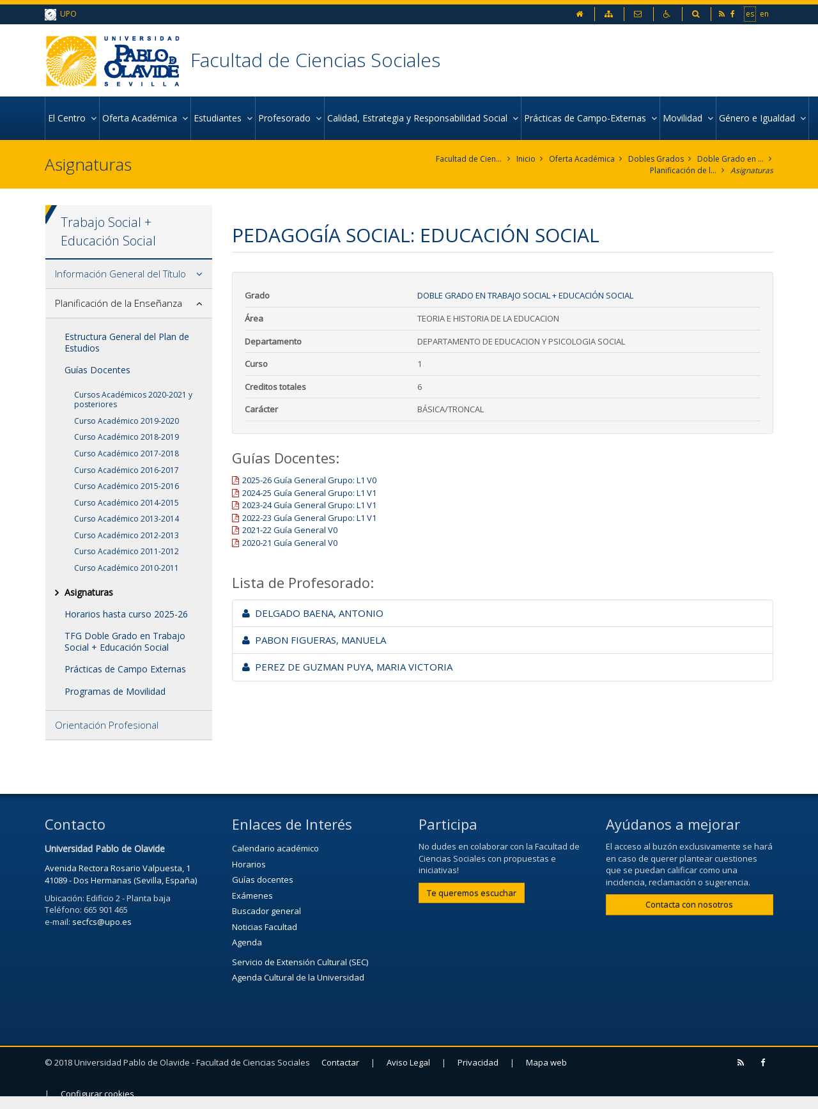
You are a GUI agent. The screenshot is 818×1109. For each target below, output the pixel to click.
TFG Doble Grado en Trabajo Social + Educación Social (125, 641)
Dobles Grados (656, 158)
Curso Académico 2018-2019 (126, 436)
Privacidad (478, 1062)
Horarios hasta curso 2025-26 (126, 614)
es (750, 13)
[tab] (128, 274)
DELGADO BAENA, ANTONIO (312, 613)
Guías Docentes (97, 370)
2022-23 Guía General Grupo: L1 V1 (309, 517)
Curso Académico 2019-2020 (126, 420)
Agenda (247, 942)
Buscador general (266, 911)
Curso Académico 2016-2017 (126, 470)
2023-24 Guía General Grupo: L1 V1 (309, 505)
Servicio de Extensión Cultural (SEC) (300, 962)
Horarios (249, 864)
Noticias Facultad (264, 927)
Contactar (340, 1062)
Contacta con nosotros (689, 904)
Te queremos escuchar (471, 893)
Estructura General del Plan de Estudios (127, 342)
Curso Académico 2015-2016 (126, 486)
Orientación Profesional (106, 724)
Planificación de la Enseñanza (683, 170)
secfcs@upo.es (102, 921)
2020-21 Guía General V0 (289, 542)
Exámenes (252, 895)
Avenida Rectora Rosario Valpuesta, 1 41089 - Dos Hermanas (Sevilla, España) (121, 874)
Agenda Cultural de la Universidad (298, 977)
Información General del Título (120, 273)
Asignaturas (751, 170)
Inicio (526, 158)
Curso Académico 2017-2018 (126, 453)
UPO (61, 14)
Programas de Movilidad (115, 691)
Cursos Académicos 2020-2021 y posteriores (133, 399)
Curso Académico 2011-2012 (126, 551)
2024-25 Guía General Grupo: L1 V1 (309, 493)
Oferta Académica (582, 158)
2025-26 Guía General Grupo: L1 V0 (309, 480)
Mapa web (546, 1062)
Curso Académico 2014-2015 (126, 502)
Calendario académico (275, 848)
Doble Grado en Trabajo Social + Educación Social (730, 158)
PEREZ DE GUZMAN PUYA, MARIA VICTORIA (347, 666)
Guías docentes (262, 879)
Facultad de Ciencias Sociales (315, 60)
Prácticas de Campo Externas (125, 669)
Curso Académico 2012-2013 (126, 535)
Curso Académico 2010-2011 (126, 567)
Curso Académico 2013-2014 (126, 518)
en (764, 13)
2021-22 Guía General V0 (289, 530)
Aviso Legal (408, 1062)
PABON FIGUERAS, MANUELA (314, 639)
